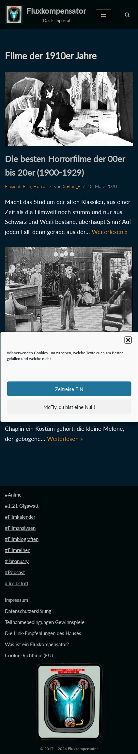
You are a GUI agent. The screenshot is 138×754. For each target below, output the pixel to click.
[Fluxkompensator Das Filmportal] (45, 15)
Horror (40, 186)
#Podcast (15, 572)
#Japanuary (17, 561)
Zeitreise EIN (69, 389)
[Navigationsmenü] (103, 14)
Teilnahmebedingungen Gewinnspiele (44, 622)
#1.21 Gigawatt (21, 506)
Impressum (16, 600)
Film (27, 186)
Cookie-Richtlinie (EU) (29, 655)
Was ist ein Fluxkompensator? (37, 644)
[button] (128, 340)
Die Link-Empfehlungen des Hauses (43, 633)
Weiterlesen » (110, 231)
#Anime (13, 495)
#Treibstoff (16, 583)
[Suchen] (127, 14)
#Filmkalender (20, 517)
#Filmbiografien (21, 539)
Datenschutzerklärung (28, 611)
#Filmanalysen (20, 528)
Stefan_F (71, 186)
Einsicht (13, 186)
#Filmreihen (17, 550)
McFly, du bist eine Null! (69, 407)
